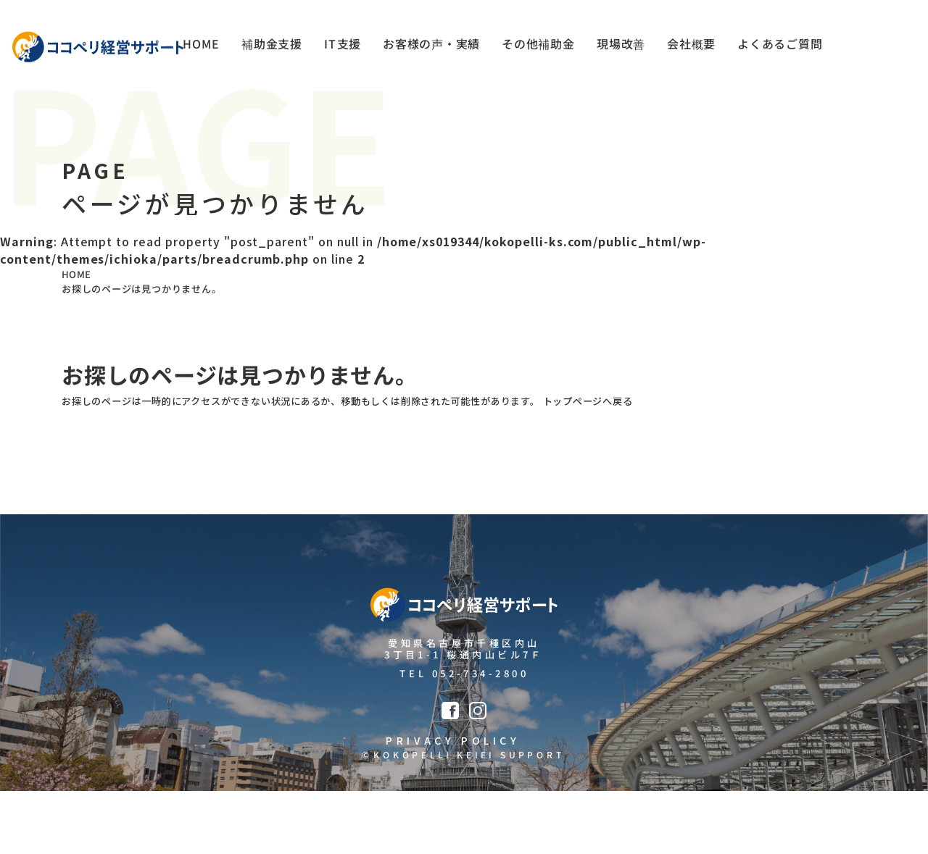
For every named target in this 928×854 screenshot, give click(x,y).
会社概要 (690, 47)
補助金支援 (267, 47)
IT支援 (338, 47)
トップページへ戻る (708, 435)
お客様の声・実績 (428, 47)
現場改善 (620, 47)
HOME (196, 47)
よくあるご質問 (780, 47)
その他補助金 (536, 47)
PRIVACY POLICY (449, 799)
